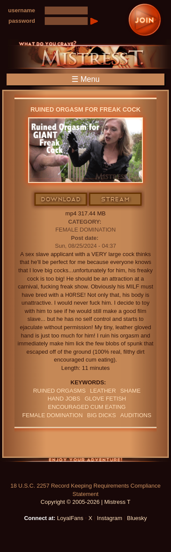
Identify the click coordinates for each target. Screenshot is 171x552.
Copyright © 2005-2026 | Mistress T (86, 502)
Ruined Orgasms (59, 390)
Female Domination (85, 229)
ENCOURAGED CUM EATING (86, 407)
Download (61, 199)
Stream (116, 199)
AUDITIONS (135, 415)
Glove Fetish (105, 398)
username (21, 10)
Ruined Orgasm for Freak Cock (85, 109)
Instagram (109, 518)
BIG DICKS (101, 415)
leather (103, 390)
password (21, 21)
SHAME (130, 390)
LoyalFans (70, 518)
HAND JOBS (63, 398)
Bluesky (137, 518)
